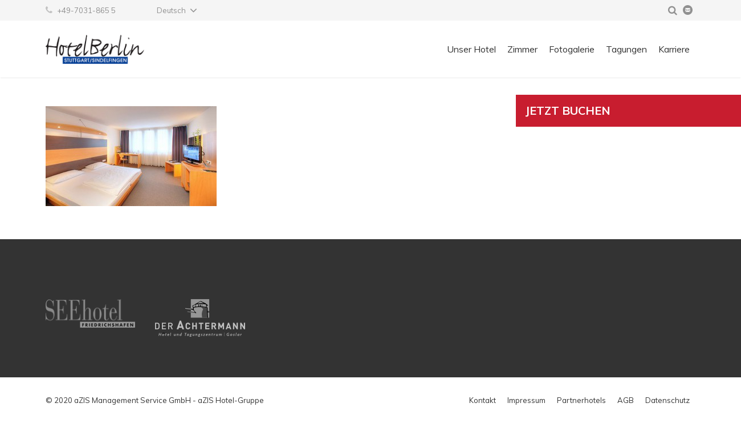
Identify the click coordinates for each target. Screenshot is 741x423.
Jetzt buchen (568, 110)
